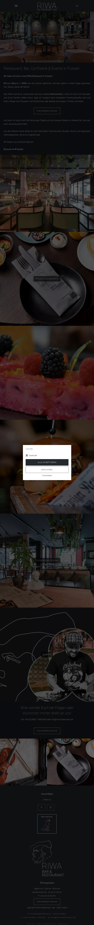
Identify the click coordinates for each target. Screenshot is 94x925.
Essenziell (33, 455)
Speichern (47, 470)
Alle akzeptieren (47, 462)
